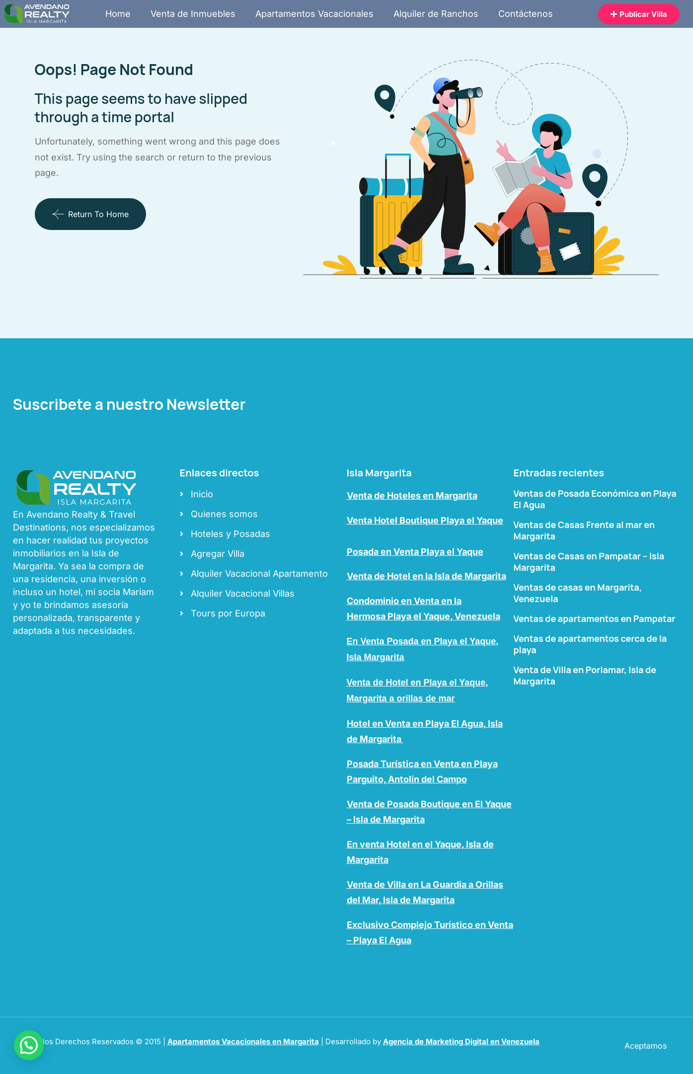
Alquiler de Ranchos (435, 13)
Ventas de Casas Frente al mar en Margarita (584, 530)
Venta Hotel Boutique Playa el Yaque (425, 520)
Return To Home (90, 214)
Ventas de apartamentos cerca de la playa (590, 644)
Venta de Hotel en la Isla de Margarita (426, 576)
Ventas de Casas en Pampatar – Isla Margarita (589, 561)
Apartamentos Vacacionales (314, 13)
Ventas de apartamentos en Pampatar (595, 618)
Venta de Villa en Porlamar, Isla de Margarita (585, 675)
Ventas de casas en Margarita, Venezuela (578, 593)
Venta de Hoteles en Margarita (412, 495)
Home (118, 13)
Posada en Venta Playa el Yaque (415, 551)
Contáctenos (525, 13)
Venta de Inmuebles (193, 13)
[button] (29, 1045)
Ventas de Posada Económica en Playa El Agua (595, 499)
